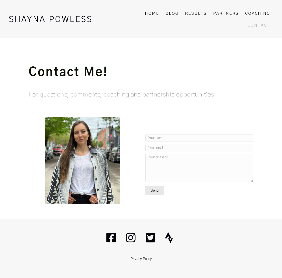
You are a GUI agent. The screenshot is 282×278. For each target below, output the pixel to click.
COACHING (257, 14)
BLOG (172, 14)
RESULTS (196, 14)
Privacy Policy (141, 259)
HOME (152, 14)
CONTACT (259, 25)
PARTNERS (226, 14)
